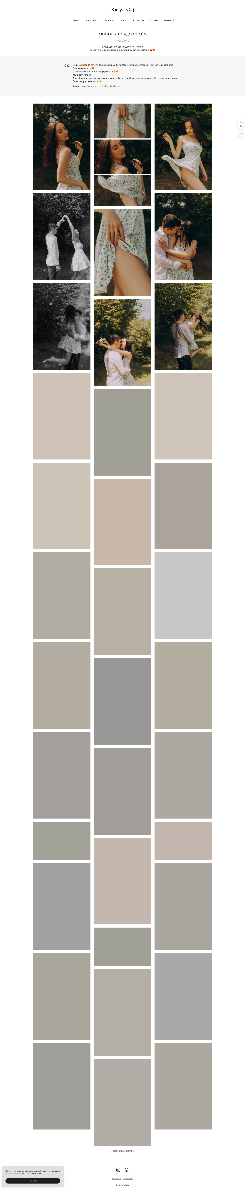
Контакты (169, 21)
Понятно (33, 1181)
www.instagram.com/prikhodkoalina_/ (100, 86)
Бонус (124, 21)
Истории (109, 21)
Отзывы (154, 21)
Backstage (138, 21)
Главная (75, 21)
